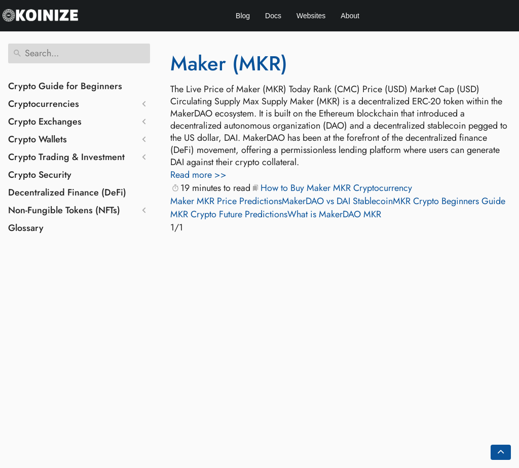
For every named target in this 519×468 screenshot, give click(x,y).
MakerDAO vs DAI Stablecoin (337, 201)
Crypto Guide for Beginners (65, 86)
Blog (243, 16)
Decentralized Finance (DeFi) (67, 192)
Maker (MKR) (228, 63)
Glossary (26, 228)
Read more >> (198, 174)
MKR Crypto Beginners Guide (449, 201)
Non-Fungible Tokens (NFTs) (64, 210)
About (350, 16)
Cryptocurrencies (43, 103)
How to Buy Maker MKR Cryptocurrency (336, 187)
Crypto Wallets (37, 139)
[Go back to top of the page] (501, 452)
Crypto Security (39, 174)
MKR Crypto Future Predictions (228, 214)
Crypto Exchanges (45, 121)
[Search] (79, 53)
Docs (273, 16)
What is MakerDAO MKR (334, 214)
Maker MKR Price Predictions (226, 201)
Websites (310, 16)
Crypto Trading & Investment (66, 157)
